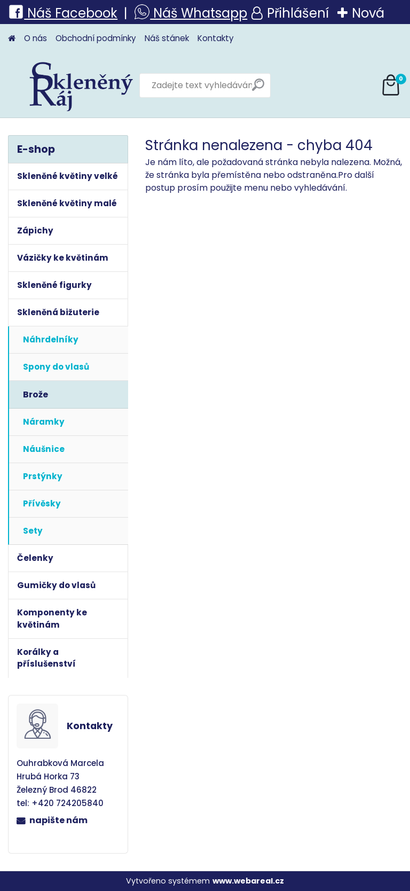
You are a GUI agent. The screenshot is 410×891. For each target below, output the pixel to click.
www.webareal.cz (248, 881)
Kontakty (216, 38)
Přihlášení (298, 13)
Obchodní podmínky (96, 38)
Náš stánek (167, 38)
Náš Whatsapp (198, 13)
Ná (26, 13)
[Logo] (81, 85)
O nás (35, 38)
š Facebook (81, 13)
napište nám (58, 820)
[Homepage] (11, 38)
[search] (258, 89)
